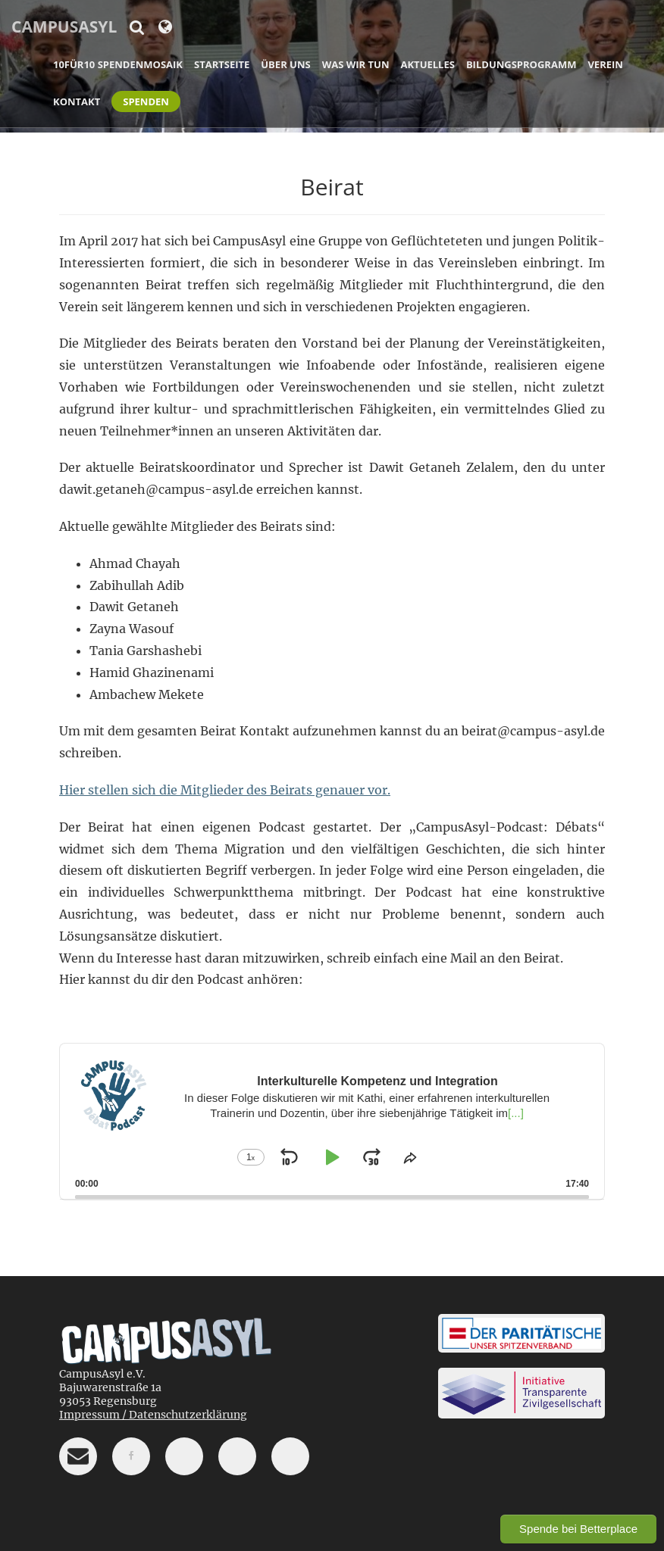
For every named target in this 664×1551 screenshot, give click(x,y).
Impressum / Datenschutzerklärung (153, 1414)
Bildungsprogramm (521, 64)
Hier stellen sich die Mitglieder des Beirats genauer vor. (224, 789)
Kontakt (76, 101)
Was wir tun (356, 64)
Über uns (285, 64)
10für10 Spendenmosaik (118, 64)
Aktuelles (428, 64)
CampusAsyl (64, 26)
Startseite (221, 64)
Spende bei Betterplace (578, 1528)
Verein (604, 64)
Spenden (146, 101)
